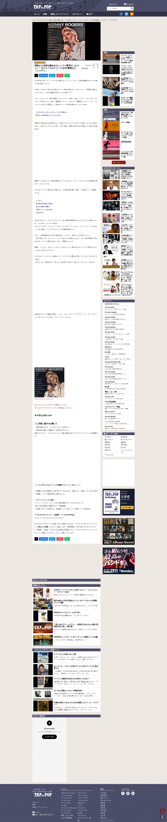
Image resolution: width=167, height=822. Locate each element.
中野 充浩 (123, 416)
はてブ (52, 76)
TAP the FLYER (119, 353)
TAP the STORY (119, 315)
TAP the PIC (119, 400)
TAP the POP (108, 423)
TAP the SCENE (119, 297)
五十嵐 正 (107, 409)
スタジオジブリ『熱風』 (119, 381)
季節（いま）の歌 (119, 367)
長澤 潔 (107, 416)
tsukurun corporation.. (89, 816)
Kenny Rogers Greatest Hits (44, 400)
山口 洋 (123, 419)
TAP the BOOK (119, 358)
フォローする (49, 727)
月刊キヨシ (119, 325)
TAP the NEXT (119, 287)
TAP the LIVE (119, 372)
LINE (67, 76)
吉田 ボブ (107, 421)
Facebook (43, 76)
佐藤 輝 (123, 414)
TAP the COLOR (119, 301)
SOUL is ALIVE (119, 386)
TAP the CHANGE (119, 292)
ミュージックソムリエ (119, 395)
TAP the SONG (119, 311)
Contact (130, 4)
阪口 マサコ (108, 411)
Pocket (60, 76)
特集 (45, 15)
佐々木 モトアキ (125, 411)
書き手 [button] (89, 15)
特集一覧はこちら (119, 160)
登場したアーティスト (59, 15)
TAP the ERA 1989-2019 (119, 339)
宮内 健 (107, 419)
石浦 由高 (84, 69)
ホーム (37, 15)
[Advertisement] (66, 561)
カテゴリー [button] (76, 15)
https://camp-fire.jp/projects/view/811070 (49, 519)
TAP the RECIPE (119, 390)
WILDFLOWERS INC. (78, 814)
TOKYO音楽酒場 (119, 376)
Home (34, 21)
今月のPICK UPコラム (111, 283)
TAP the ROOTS (42, 21)
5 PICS (119, 334)
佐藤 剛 (107, 414)
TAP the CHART (119, 348)
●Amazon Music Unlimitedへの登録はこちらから (51, 406)
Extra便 (119, 329)
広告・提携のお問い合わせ (42, 804)
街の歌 (119, 362)
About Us (113, 4)
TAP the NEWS (119, 320)
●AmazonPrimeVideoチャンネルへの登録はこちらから (53, 409)
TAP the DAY (119, 343)
